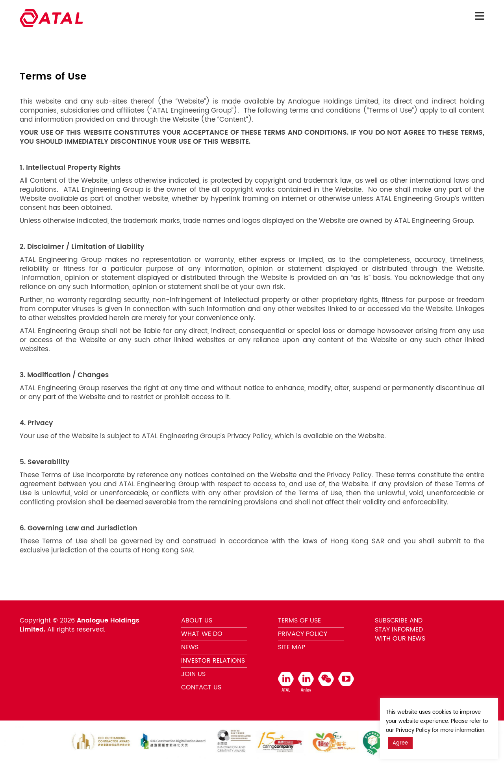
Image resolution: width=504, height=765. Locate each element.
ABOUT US (196, 620)
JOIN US (193, 674)
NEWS (189, 647)
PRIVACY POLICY (302, 634)
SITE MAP (291, 647)
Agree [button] (400, 743)
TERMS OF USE (299, 620)
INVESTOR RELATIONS (213, 661)
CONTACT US (201, 687)
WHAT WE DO (201, 634)
